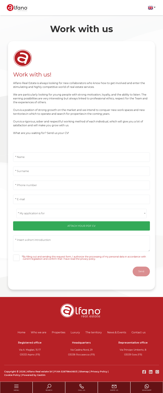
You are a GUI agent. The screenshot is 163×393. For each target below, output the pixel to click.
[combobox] (81, 213)
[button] (151, 7)
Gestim (41, 375)
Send (141, 271)
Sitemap (84, 371)
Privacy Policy (99, 371)
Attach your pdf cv (81, 225)
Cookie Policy (12, 375)
